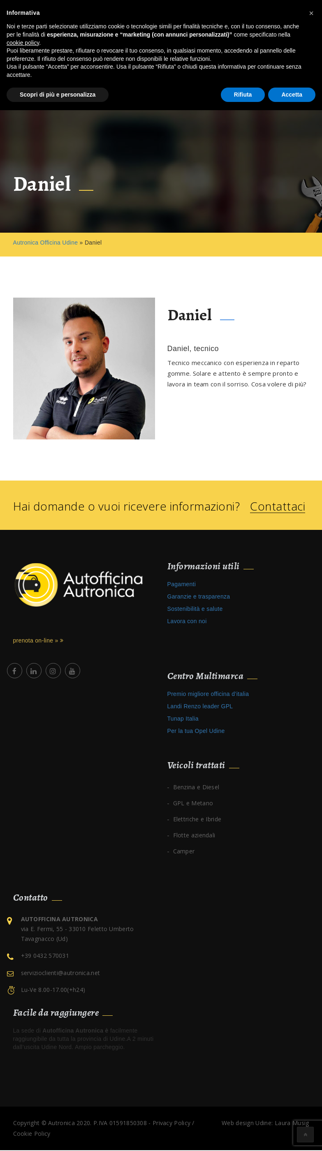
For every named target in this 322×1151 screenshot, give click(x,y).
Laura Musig (292, 1124)
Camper (184, 852)
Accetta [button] (291, 94)
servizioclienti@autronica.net (60, 974)
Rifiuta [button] (243, 94)
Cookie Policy (32, 1134)
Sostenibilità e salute (195, 609)
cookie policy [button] (23, 42)
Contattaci (277, 507)
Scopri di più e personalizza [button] (57, 94)
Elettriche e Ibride (197, 820)
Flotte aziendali (194, 836)
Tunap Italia (183, 719)
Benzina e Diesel (196, 788)
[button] (311, 13)
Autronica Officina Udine (45, 243)
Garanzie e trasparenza (198, 597)
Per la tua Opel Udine (196, 731)
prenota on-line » (38, 641)
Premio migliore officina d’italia (208, 694)
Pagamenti (181, 585)
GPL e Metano (193, 804)
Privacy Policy (171, 1124)
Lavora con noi (187, 622)
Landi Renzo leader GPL (200, 707)
